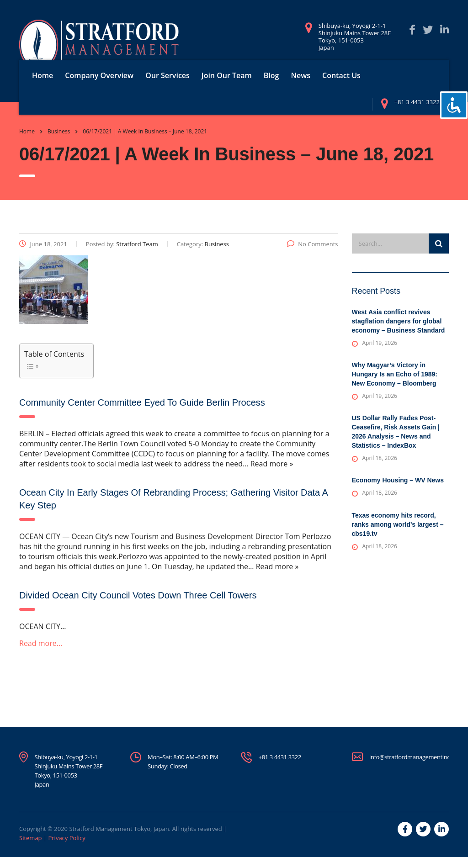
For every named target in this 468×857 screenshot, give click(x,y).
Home (42, 75)
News (300, 75)
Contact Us (341, 75)
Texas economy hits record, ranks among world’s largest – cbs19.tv (398, 524)
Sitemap (30, 838)
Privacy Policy (66, 838)
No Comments (312, 244)
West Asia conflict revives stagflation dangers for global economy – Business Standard (398, 321)
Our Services (167, 75)
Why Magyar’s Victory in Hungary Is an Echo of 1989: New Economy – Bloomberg (395, 374)
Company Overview (99, 75)
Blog (271, 75)
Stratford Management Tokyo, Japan (119, 829)
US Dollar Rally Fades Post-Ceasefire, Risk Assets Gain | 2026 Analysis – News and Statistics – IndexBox (396, 431)
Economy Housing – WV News (398, 480)
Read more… (40, 643)
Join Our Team (227, 75)
